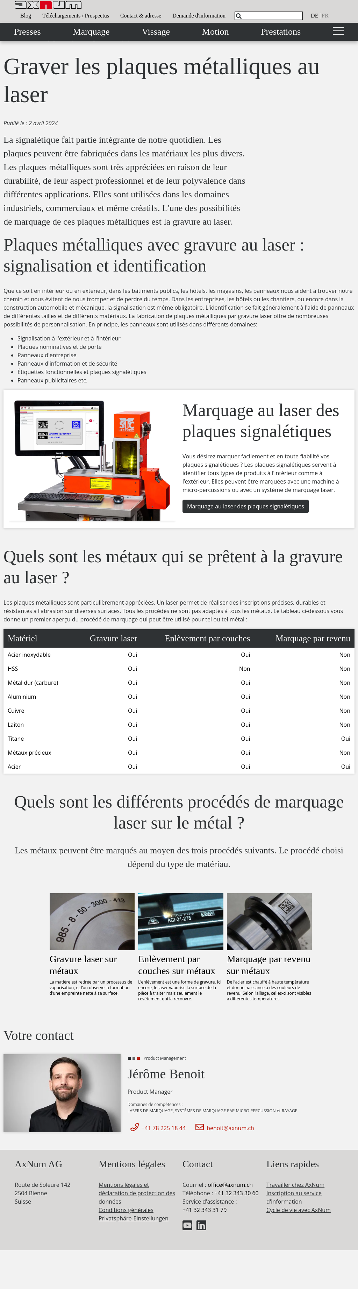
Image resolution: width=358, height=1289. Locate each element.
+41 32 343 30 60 (236, 1193)
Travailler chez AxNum (295, 1185)
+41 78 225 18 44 (157, 1128)
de (314, 16)
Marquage (91, 32)
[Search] (239, 16)
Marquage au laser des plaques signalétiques (245, 506)
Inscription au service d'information (294, 1197)
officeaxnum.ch (230, 1185)
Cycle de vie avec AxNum (298, 1210)
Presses (27, 32)
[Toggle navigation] (338, 32)
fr (325, 16)
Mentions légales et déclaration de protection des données (137, 1193)
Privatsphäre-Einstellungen (134, 1218)
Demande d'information (198, 16)
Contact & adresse (140, 16)
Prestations (281, 32)
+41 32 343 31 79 (204, 1210)
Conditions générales (126, 1210)
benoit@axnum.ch (223, 1128)
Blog (25, 16)
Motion (215, 32)
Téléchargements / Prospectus (75, 16)
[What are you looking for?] (269, 16)
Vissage (156, 32)
